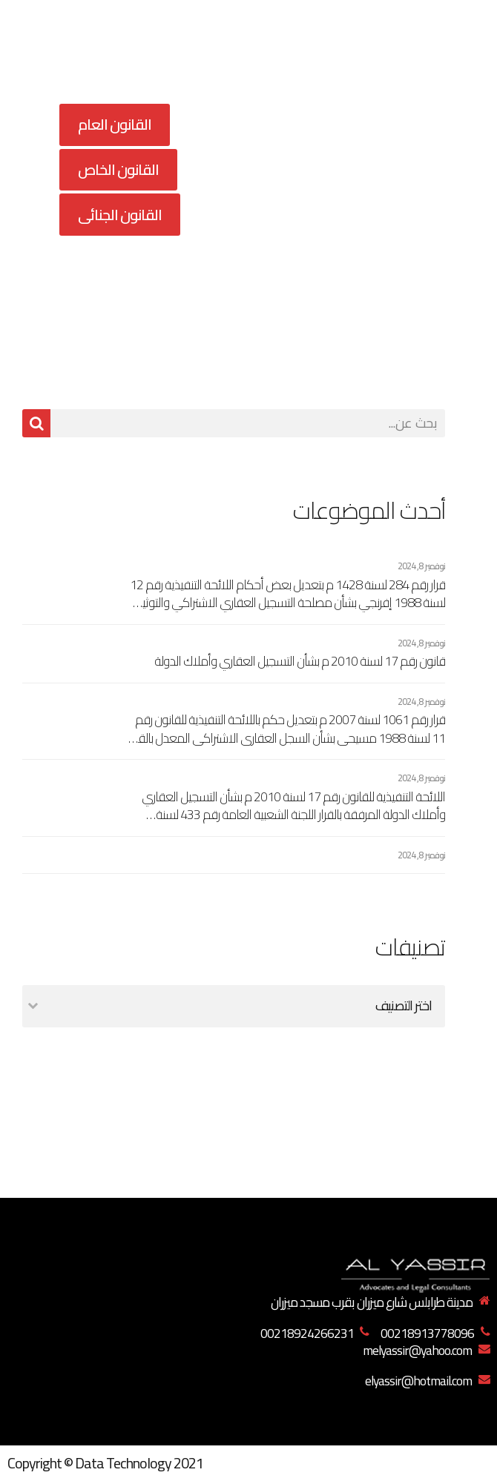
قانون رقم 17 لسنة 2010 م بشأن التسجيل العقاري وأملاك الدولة (299, 661)
